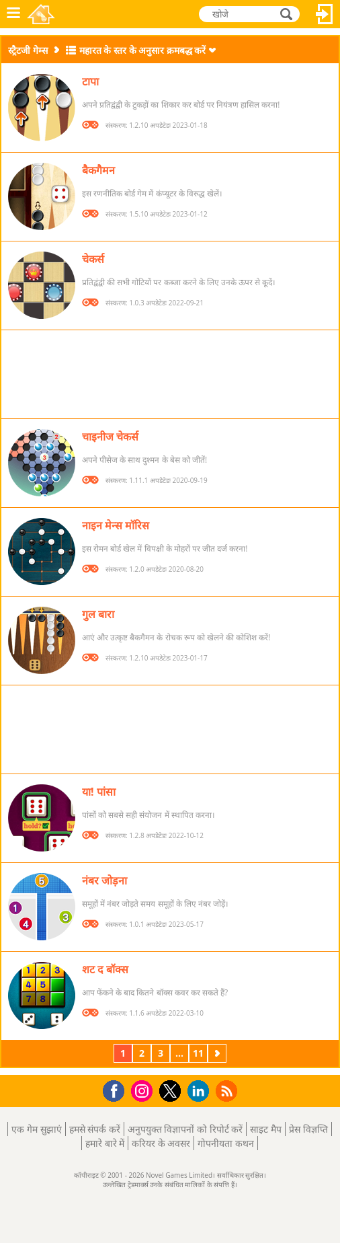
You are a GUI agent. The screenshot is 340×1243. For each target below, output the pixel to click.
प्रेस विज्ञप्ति (308, 1129)
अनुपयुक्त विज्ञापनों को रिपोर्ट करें (185, 1129)
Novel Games (41, 14)
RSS (228, 1090)
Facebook (117, 1089)
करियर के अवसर (161, 1143)
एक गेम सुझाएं (36, 1129)
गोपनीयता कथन (226, 1143)
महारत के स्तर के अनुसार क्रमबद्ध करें (142, 50)
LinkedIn (200, 1091)
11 (198, 1053)
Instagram (144, 1090)
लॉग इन (324, 14)
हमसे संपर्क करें (94, 1129)
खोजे (287, 13)
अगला (218, 1053)
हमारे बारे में (104, 1143)
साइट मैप (266, 1129)
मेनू (13, 14)
